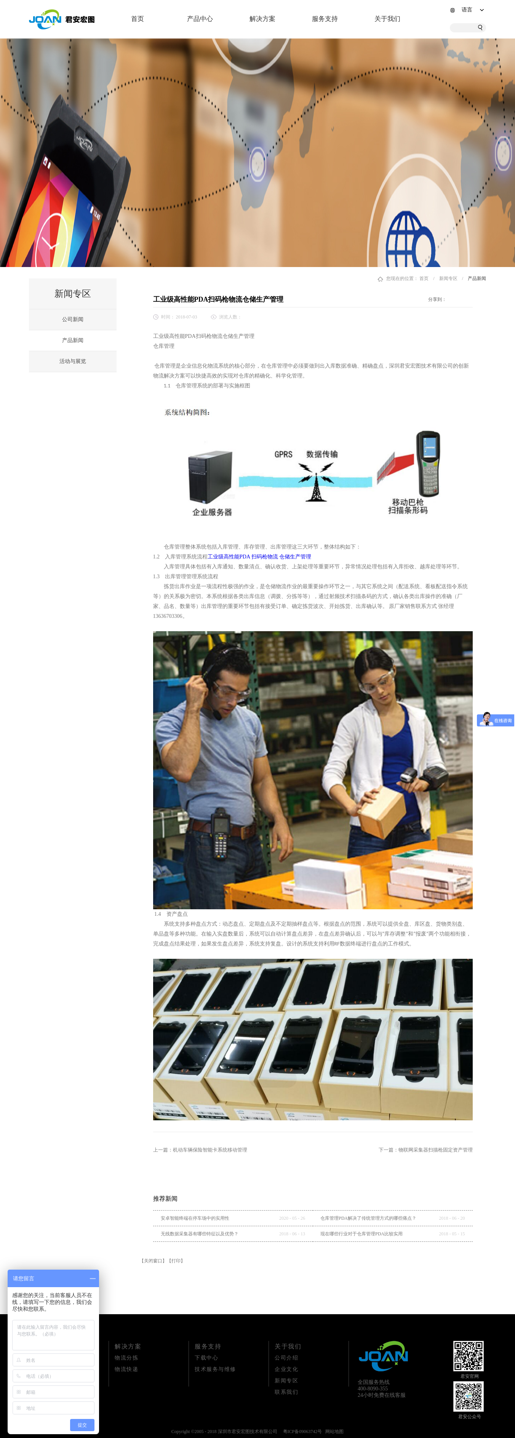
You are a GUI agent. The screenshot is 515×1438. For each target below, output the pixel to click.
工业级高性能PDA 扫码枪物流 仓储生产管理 (259, 557)
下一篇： (426, 1150)
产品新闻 (477, 278)
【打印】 (176, 1261)
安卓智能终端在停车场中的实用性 (195, 1218)
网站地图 (333, 1431)
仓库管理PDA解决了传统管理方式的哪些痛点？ (368, 1218)
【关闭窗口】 (153, 1261)
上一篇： (200, 1150)
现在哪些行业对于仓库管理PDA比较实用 (361, 1233)
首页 (137, 18)
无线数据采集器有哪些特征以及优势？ (199, 1233)
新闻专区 (448, 278)
